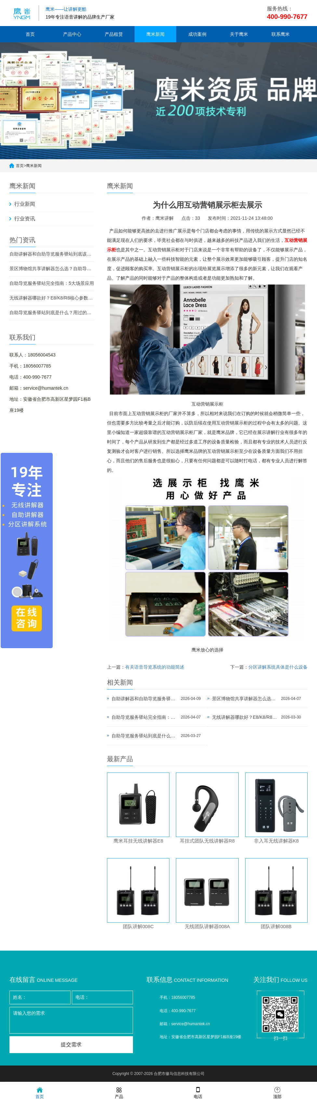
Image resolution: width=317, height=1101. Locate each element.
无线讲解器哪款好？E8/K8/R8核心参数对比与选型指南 (51, 297)
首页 (30, 34)
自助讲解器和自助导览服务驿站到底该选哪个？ (51, 254)
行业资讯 (24, 218)
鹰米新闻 (155, 34)
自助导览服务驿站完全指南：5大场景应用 (51, 283)
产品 (119, 1092)
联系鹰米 (280, 34)
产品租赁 (114, 34)
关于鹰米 (239, 34)
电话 (198, 1092)
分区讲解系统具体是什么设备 (278, 667)
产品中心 (72, 34)
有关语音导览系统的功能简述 (154, 667)
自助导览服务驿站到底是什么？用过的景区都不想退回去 (51, 312)
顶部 (277, 1092)
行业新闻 (24, 204)
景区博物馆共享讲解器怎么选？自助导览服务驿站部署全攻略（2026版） (51, 268)
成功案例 (197, 34)
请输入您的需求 (71, 1023)
